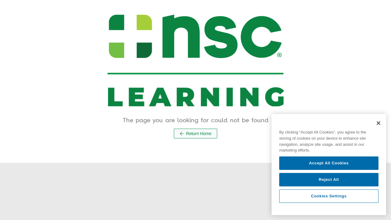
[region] (329, 164)
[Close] (378, 123)
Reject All (329, 179)
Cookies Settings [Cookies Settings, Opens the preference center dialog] (329, 196)
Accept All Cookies (329, 163)
